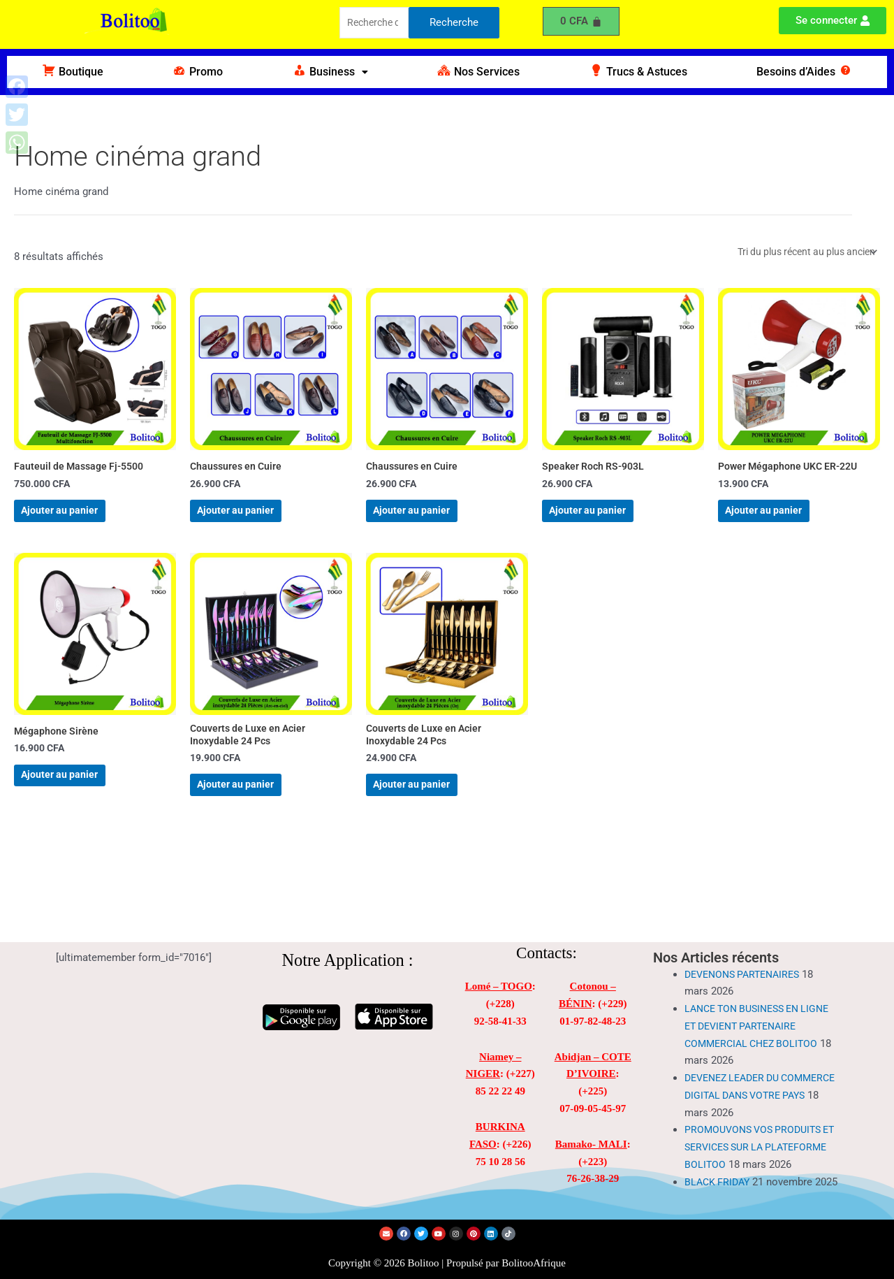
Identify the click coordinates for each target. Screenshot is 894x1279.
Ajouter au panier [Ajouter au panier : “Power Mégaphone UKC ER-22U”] (779, 521)
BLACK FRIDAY (719, 1171)
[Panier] (581, 21)
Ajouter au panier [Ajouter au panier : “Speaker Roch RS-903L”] (603, 521)
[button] (330, 72)
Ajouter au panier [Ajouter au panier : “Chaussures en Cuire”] (251, 521)
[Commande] (799, 252)
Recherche (454, 23)
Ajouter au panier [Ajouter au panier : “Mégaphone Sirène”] (75, 801)
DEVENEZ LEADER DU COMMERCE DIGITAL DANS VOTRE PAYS (749, 1067)
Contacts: (546, 925)
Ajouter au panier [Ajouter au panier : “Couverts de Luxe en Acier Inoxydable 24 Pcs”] (251, 812)
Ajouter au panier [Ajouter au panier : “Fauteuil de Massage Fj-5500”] (75, 521)
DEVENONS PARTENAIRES (746, 946)
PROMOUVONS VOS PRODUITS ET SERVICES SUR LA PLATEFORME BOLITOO (757, 1119)
